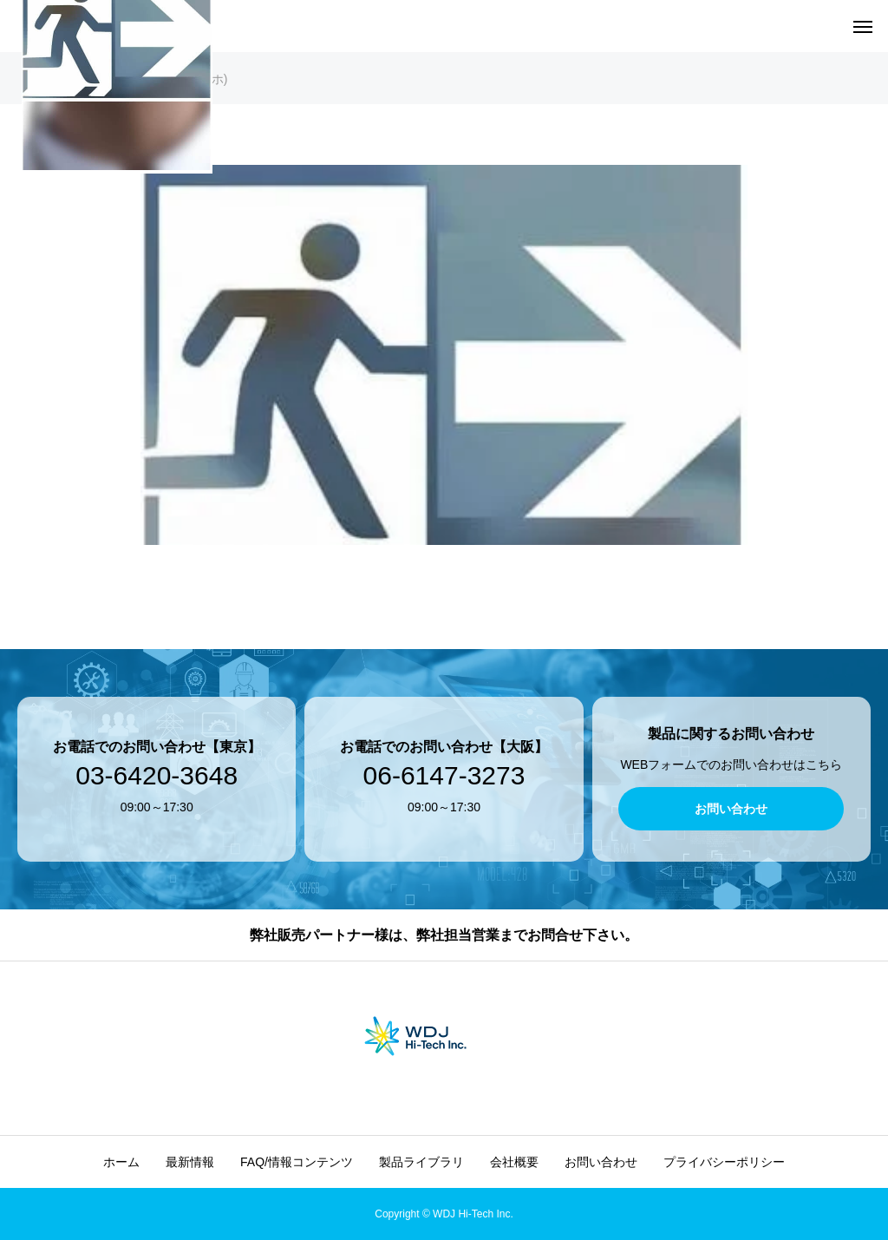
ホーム (121, 1162)
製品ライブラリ (421, 1162)
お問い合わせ (601, 1162)
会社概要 (514, 1162)
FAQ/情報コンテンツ (296, 1162)
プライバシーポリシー (724, 1162)
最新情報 (190, 1162)
